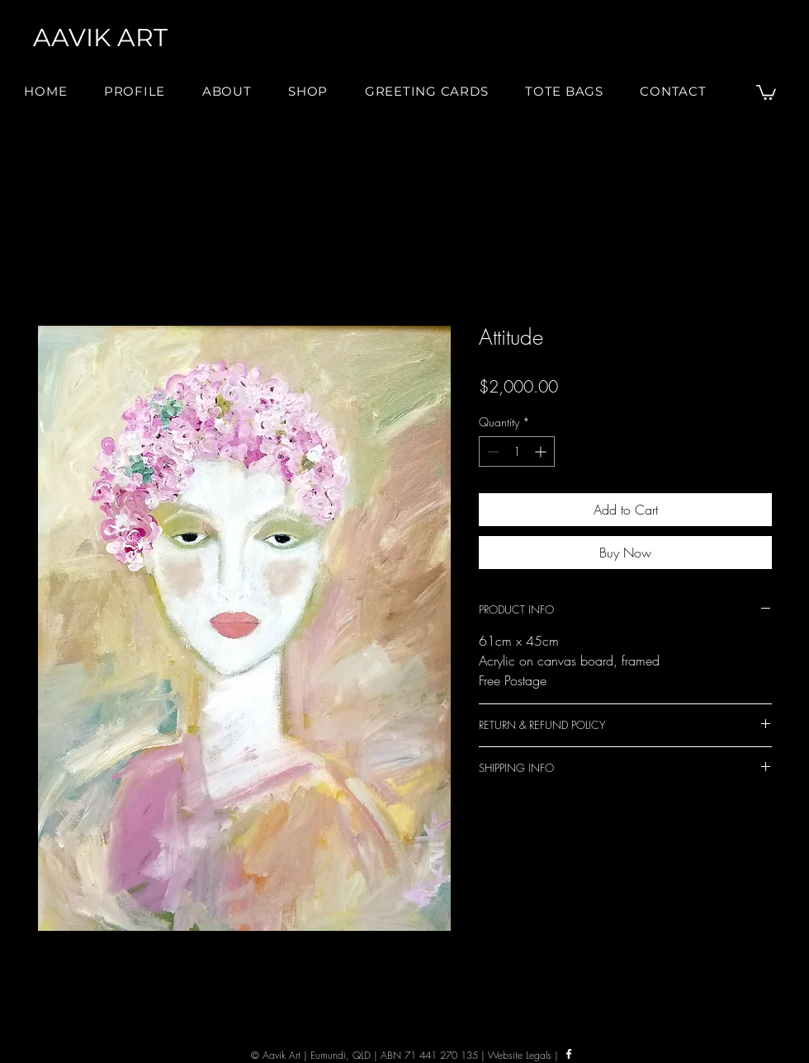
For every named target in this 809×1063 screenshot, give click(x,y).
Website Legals (519, 1055)
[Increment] (542, 451)
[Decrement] (491, 451)
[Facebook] (568, 1054)
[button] (227, 91)
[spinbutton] (517, 451)
